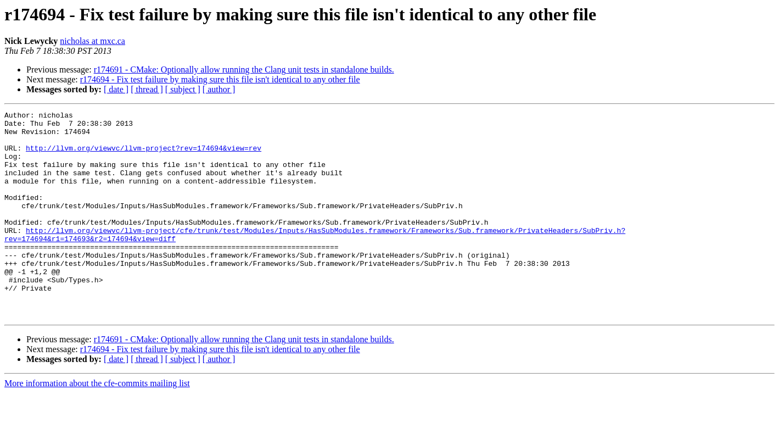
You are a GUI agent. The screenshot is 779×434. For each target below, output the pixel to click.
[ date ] (116, 89)
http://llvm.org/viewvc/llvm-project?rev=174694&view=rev (143, 156)
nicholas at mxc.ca (92, 41)
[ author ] (219, 89)
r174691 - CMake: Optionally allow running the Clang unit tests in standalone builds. (244, 69)
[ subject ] (182, 89)
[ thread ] (147, 89)
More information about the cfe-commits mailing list (97, 424)
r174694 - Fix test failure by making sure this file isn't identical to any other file (220, 79)
